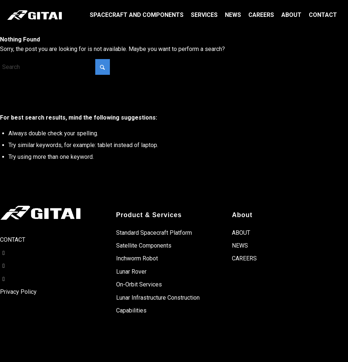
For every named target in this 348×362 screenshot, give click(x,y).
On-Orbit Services (139, 284)
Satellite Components (143, 245)
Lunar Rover (131, 271)
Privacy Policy (18, 291)
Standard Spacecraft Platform (154, 232)
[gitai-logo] (34, 15)
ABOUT (241, 232)
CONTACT (12, 239)
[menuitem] (136, 15)
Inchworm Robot (137, 258)
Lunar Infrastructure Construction (158, 297)
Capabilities (131, 310)
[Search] (55, 67)
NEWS (240, 245)
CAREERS (244, 258)
